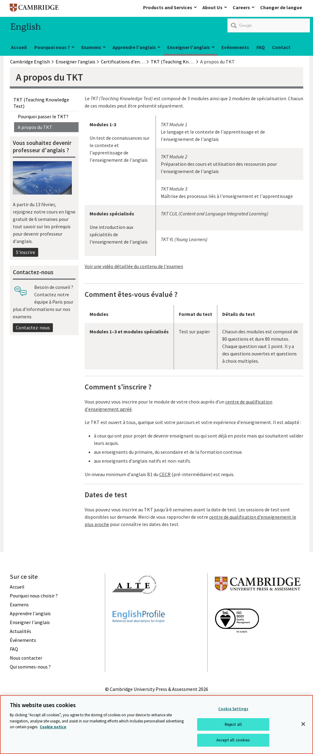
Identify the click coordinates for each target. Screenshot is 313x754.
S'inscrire (25, 252)
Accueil (19, 47)
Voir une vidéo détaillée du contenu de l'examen (134, 266)
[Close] (303, 725)
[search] (269, 25)
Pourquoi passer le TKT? (43, 116)
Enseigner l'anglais (188, 47)
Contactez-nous (33, 327)
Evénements (235, 47)
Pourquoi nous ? (52, 47)
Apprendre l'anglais (134, 47)
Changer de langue (281, 7)
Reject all (233, 725)
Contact (281, 47)
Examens (91, 47)
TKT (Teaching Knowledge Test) (41, 103)
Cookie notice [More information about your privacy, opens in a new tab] (53, 727)
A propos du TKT (35, 127)
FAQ (260, 47)
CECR (165, 474)
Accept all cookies (233, 741)
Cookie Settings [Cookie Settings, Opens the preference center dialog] (233, 709)
